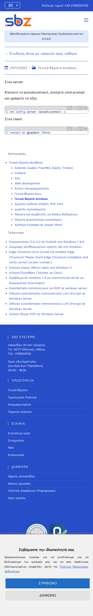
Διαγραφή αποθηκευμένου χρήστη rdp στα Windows (45, 247)
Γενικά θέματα (17, 390)
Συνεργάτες (16, 440)
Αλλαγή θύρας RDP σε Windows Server (36, 314)
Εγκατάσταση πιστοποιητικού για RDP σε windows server (48, 288)
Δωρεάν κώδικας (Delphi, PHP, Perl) (39, 204)
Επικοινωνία (16, 455)
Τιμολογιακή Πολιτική (22, 397)
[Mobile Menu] (86, 20)
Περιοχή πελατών (20, 412)
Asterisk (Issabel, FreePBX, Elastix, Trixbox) (44, 168)
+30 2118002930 (76, 6)
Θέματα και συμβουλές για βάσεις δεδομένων (46, 214)
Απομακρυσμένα (19, 404)
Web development (27, 183)
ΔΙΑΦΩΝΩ (47, 595)
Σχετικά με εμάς (19, 433)
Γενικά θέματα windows (57, 68)
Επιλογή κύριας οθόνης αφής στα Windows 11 (40, 268)
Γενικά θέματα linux (28, 194)
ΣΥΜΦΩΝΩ (48, 583)
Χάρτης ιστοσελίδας (21, 476)
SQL (18, 178)
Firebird (20, 173)
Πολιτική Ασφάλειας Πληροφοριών (32, 491)
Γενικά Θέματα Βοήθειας (26, 163)
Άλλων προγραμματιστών (32, 188)
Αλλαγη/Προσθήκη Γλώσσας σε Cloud (35, 273)
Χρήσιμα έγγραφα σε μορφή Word (38, 225)
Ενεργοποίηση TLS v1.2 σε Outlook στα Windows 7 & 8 (46, 242)
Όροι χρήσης (17, 498)
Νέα (11, 448)
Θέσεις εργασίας (19, 484)
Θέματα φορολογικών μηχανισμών (38, 220)
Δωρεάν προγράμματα (30, 209)
